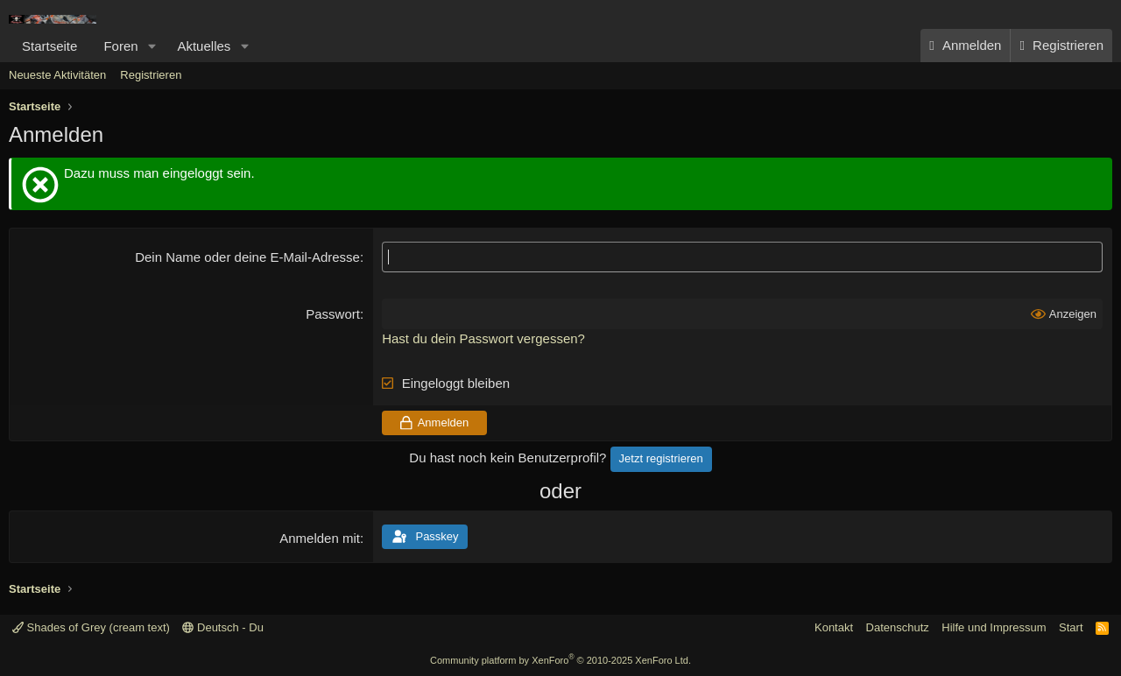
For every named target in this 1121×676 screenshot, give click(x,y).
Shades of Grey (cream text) (91, 627)
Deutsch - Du (222, 627)
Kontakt (833, 627)
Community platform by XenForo (560, 660)
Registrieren (150, 74)
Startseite (49, 46)
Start (1070, 627)
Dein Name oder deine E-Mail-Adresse (247, 257)
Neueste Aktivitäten (57, 74)
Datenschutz (897, 627)
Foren (120, 46)
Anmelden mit (319, 538)
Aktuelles (203, 46)
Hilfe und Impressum (993, 627)
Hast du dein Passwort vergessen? (483, 338)
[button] (151, 46)
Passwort (333, 313)
